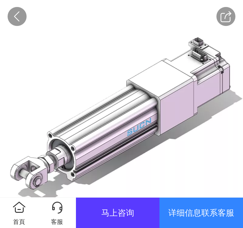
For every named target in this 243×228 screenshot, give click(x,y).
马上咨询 (117, 213)
